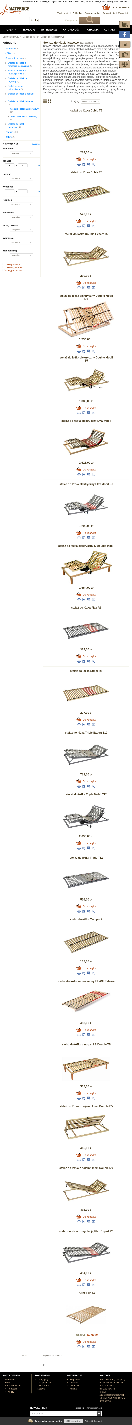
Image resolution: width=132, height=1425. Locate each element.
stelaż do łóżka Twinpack (86, 919)
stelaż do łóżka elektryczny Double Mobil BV (86, 297)
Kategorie (69, 20)
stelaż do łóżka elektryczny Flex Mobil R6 (86, 484)
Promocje (28, 29)
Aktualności (71, 29)
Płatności (74, 1385)
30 (23, 1355)
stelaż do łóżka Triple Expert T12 (86, 732)
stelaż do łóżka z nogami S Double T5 (86, 1044)
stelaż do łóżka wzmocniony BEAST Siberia (86, 981)
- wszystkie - (16, 178)
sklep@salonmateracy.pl (118, 1)
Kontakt (109, 29)
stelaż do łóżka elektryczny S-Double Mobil (86, 545)
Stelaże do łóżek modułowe (16, 125)
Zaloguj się (123, 13)
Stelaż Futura (86, 1293)
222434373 (94, 1)
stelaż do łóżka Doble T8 (86, 172)
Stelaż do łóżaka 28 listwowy (24, 110)
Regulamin (75, 1379)
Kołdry (10, 137)
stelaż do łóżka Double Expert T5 (86, 234)
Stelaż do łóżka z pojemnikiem (16, 87)
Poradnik (92, 29)
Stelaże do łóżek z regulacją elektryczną (20, 64)
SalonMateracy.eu (11, 37)
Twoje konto (63, 13)
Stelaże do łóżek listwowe (52, 37)
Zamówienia (109, 13)
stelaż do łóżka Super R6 (86, 670)
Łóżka (10, 53)
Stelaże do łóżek (30, 37)
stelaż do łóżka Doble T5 (86, 110)
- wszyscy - (15, 153)
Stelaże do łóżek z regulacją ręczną (17, 72)
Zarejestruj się (44, 1382)
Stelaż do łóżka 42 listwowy (23, 117)
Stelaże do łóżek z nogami (21, 95)
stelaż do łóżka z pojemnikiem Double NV (86, 1168)
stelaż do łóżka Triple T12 (86, 857)
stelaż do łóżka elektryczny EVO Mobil (86, 420)
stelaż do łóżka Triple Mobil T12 (86, 794)
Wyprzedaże (49, 29)
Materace (12, 48)
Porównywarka (92, 13)
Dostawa (74, 1382)
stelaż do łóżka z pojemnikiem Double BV (86, 1106)
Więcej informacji (93, 1421)
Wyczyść (36, 144)
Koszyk (41, 1388)
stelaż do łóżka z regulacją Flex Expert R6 (86, 1231)
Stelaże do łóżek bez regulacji (18, 80)
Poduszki (12, 132)
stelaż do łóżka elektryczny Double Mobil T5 (86, 359)
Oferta (11, 29)
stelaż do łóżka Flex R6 (86, 607)
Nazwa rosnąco (89, 101)
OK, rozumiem (73, 1421)
